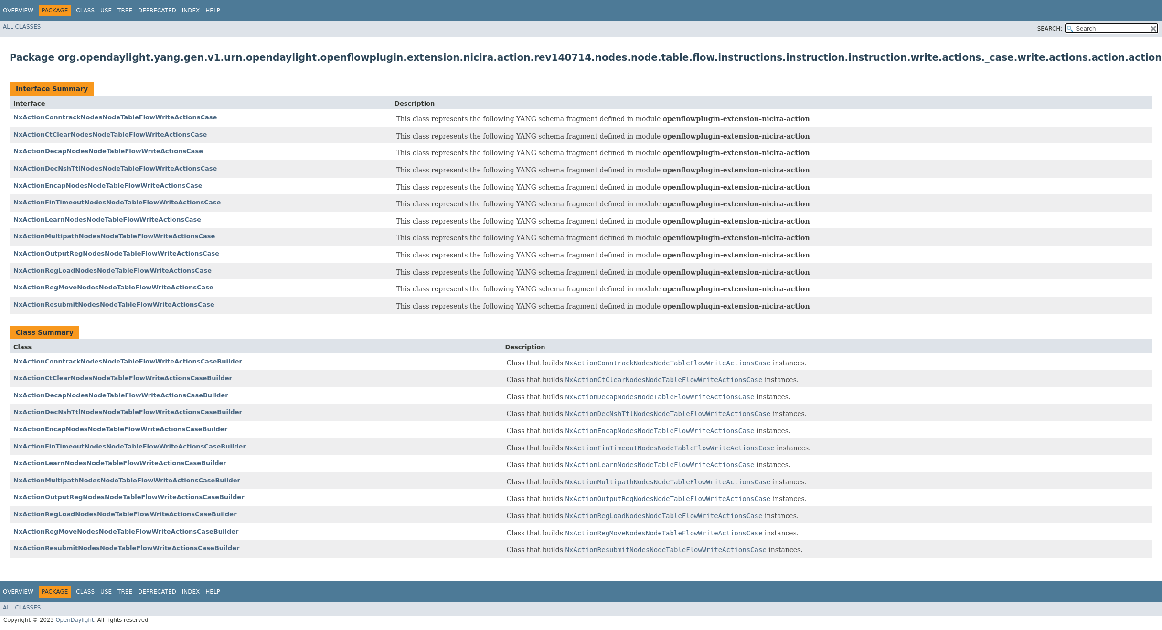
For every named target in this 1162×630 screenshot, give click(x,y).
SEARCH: (1050, 28)
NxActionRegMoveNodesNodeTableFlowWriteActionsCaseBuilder (125, 531)
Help (212, 10)
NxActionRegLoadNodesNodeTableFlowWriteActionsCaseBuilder (125, 514)
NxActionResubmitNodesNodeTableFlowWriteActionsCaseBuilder (126, 548)
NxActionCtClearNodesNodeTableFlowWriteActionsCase (110, 134)
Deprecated (157, 10)
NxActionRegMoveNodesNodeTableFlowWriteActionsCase (113, 287)
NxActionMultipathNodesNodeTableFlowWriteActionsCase (114, 236)
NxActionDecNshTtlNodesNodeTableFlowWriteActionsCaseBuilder (127, 412)
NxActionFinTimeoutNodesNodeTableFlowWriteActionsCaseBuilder (129, 446)
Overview (18, 10)
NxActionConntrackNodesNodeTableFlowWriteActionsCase (115, 117)
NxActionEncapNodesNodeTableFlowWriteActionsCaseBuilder (120, 429)
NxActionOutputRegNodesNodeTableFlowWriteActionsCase (116, 253)
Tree (124, 10)
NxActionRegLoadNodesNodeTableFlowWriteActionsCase (112, 270)
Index (191, 10)
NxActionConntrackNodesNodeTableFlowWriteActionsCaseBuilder (127, 361)
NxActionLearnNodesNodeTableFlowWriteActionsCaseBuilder (119, 463)
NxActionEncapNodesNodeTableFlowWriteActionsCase (107, 185)
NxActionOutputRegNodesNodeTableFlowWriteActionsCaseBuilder (129, 497)
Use (106, 10)
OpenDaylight (74, 620)
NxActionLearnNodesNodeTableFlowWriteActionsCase (107, 219)
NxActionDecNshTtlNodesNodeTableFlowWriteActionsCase (115, 168)
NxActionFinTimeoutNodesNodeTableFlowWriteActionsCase (117, 202)
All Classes (22, 26)
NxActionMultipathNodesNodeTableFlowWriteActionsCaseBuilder (126, 480)
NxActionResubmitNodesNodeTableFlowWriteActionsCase (113, 304)
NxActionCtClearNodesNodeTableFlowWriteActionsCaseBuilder (122, 378)
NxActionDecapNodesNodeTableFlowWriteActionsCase (108, 151)
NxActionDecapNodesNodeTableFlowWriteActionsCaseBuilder (120, 395)
